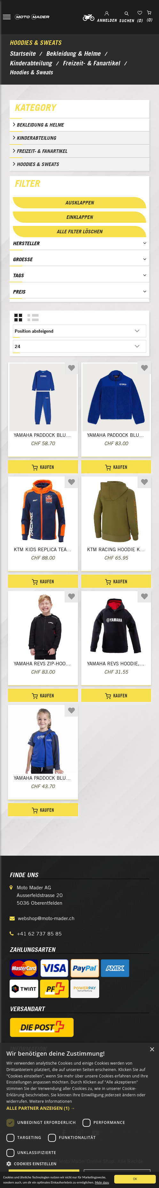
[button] (79, 1108)
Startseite (23, 53)
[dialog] (79, 1115)
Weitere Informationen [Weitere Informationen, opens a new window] (50, 1101)
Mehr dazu (102, 1183)
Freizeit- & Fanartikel (42, 151)
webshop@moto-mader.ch (46, 918)
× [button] (151, 1049)
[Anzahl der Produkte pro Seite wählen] (79, 346)
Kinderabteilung (36, 137)
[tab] (79, 109)
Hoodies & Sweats (38, 164)
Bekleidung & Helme (40, 124)
